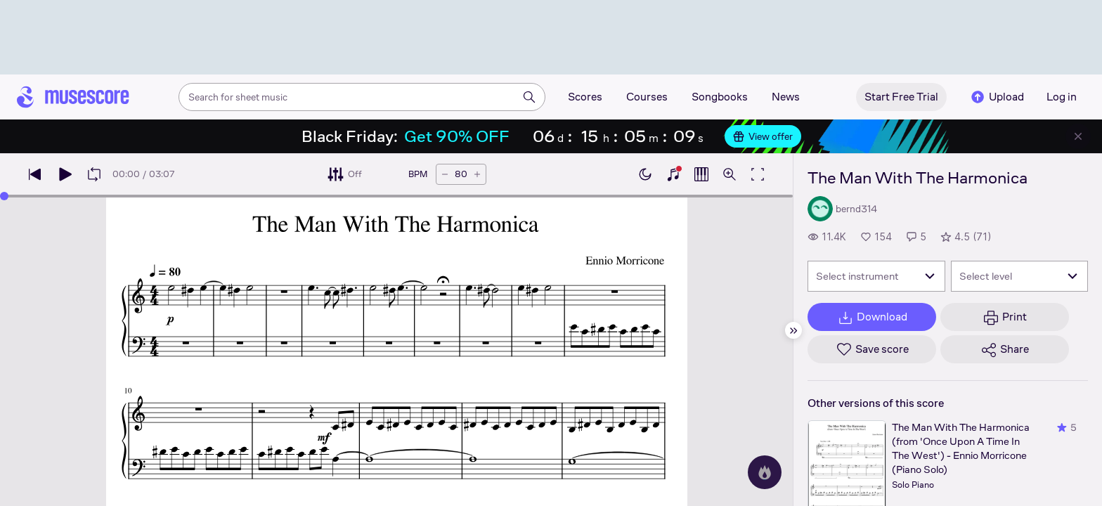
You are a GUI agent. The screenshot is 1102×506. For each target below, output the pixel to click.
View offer (763, 136)
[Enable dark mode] (645, 174)
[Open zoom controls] (729, 174)
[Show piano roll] (701, 174)
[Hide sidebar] (793, 330)
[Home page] (73, 97)
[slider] (4, 196)
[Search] (529, 97)
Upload (996, 97)
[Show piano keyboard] (673, 174)
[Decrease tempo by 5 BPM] (445, 174)
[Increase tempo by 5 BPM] (477, 174)
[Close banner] (1078, 136)
